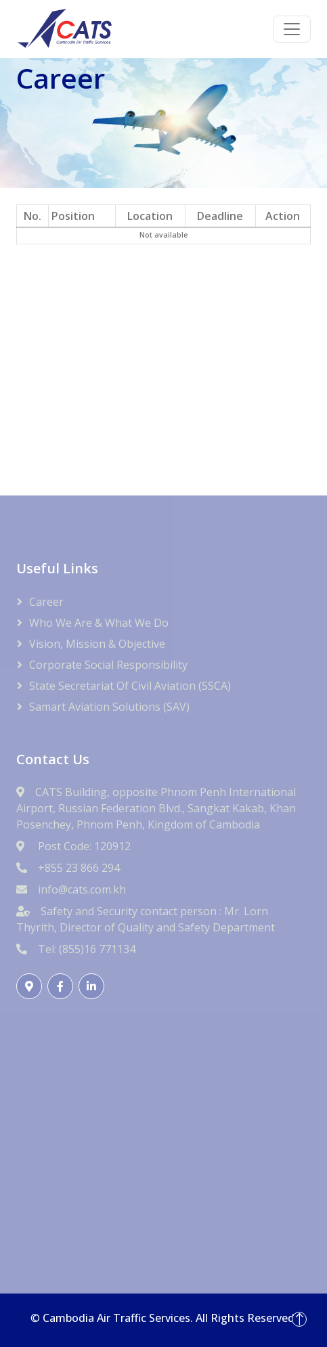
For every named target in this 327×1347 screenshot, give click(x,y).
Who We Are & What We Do (99, 622)
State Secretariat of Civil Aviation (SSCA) (130, 685)
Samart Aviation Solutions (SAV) (109, 706)
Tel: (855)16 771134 (86, 949)
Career (46, 601)
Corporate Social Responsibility (108, 664)
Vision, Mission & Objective (97, 643)
